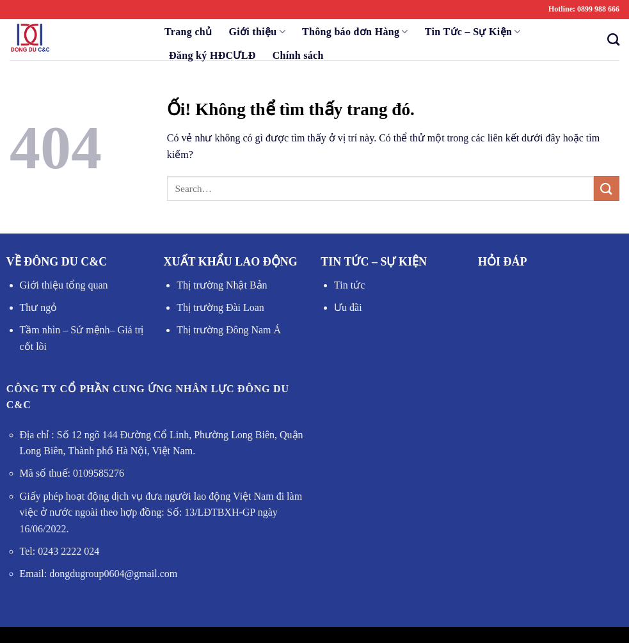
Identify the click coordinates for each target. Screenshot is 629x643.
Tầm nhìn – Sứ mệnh (65, 329)
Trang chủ (188, 31)
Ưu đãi (348, 307)
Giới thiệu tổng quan (64, 285)
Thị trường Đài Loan (220, 307)
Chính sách (298, 55)
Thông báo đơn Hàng (355, 32)
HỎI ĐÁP (502, 261)
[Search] (609, 39)
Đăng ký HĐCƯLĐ (212, 55)
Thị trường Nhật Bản (222, 285)
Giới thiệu (256, 32)
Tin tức (349, 285)
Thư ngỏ (39, 307)
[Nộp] (606, 188)
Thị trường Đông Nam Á (229, 329)
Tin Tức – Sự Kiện (473, 32)
